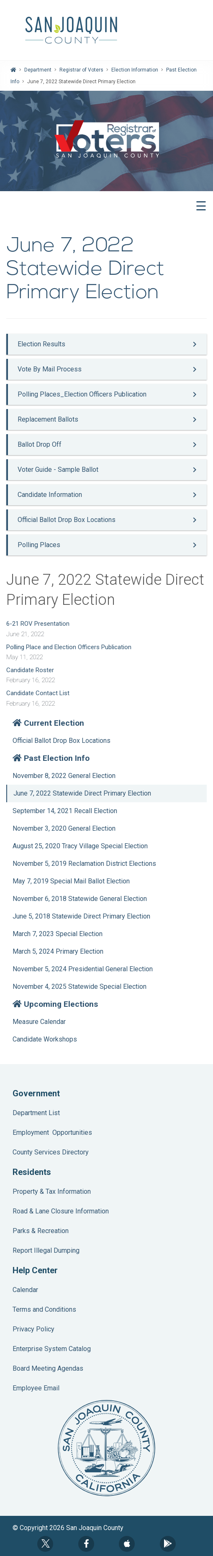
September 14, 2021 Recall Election (65, 811)
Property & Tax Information (52, 1191)
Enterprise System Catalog (52, 1349)
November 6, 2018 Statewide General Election (80, 899)
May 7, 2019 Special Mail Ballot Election (71, 881)
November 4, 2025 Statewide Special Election (79, 986)
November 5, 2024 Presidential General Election (83, 969)
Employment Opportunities (52, 1132)
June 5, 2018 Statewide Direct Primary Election (81, 916)
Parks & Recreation (41, 1231)
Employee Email (36, 1388)
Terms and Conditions (44, 1309)
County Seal (106, 1448)
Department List (36, 1113)
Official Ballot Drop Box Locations (61, 741)
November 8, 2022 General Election (64, 776)
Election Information (134, 70)
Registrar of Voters (81, 70)
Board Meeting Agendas (48, 1368)
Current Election (48, 723)
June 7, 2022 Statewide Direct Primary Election (82, 793)
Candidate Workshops (45, 1039)
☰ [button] (201, 206)
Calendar (25, 1290)
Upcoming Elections (55, 1004)
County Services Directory (51, 1152)
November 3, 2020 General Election (64, 828)
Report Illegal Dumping (46, 1250)
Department (37, 70)
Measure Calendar (39, 1022)
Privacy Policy (33, 1329)
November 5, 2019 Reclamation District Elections (84, 864)
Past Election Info (51, 758)
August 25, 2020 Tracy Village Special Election (80, 846)
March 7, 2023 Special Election (58, 934)
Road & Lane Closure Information (61, 1211)
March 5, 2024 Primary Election (58, 951)
